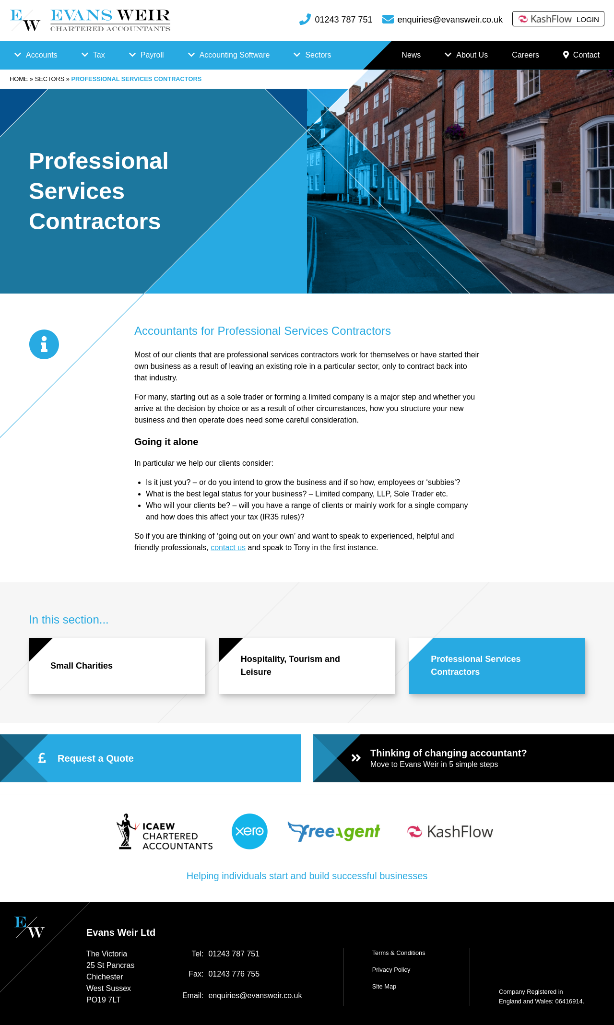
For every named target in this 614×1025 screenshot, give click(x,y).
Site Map (384, 986)
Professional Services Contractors (475, 665)
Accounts (42, 55)
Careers (525, 55)
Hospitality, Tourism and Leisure (290, 665)
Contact (581, 55)
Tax (99, 55)
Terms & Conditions (398, 952)
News (411, 55)
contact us (228, 547)
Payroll (152, 55)
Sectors (318, 55)
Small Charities (81, 666)
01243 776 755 (234, 974)
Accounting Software (235, 55)
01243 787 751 (343, 19)
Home (19, 78)
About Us (472, 55)
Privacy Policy (391, 969)
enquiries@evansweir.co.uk (450, 19)
